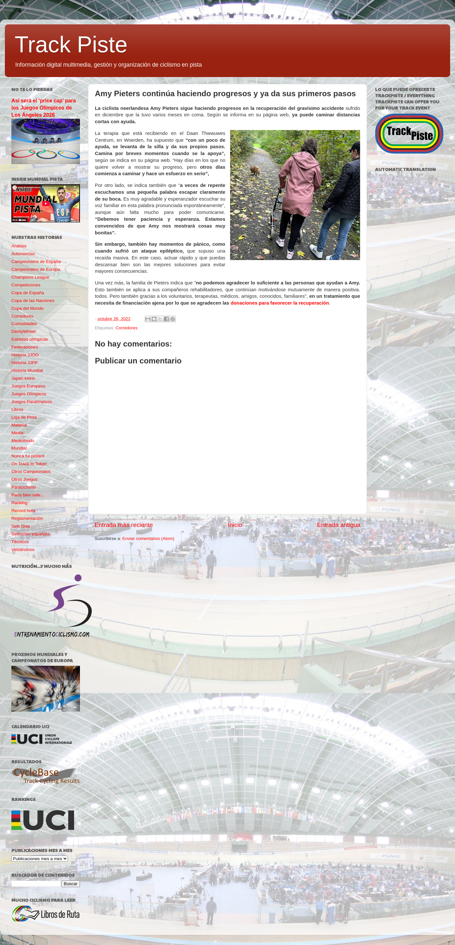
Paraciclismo (23, 487)
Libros (17, 409)
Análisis (19, 245)
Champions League (30, 277)
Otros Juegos (24, 479)
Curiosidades (24, 323)
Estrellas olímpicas (29, 339)
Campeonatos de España (36, 261)
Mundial (19, 448)
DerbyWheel (23, 331)
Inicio (235, 524)
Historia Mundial (27, 370)
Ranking (19, 502)
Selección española (30, 534)
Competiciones (25, 284)
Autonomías (23, 253)
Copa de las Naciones (32, 300)
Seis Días (20, 526)
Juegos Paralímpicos (31, 401)
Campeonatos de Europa (35, 269)
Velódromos (22, 549)
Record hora (23, 510)
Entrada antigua (338, 524)
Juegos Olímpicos (28, 393)
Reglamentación (27, 518)
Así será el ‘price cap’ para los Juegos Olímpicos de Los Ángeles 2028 (43, 108)
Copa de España (27, 292)
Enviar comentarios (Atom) (149, 538)
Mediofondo (22, 440)
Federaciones (24, 347)
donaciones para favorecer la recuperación (279, 303)
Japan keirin (23, 378)
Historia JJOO (25, 354)
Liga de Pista (24, 417)
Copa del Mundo (27, 308)
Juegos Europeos (28, 386)
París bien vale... (27, 494)
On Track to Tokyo (29, 463)
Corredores (127, 327)
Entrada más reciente (124, 524)
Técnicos (20, 541)
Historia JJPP (24, 362)
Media (17, 432)
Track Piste (71, 44)
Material (19, 425)
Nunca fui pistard (27, 455)
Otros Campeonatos (31, 471)
